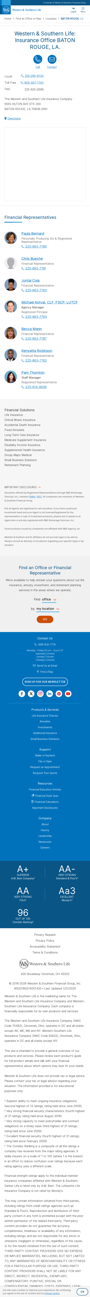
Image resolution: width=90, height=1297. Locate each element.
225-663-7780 (36, 246)
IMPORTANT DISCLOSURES (20, 487)
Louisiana (51, 18)
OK (82, 1291)
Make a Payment (45, 755)
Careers (45, 847)
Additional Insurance (45, 733)
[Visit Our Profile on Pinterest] (59, 693)
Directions (14, 118)
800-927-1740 (34, 82)
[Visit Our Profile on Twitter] (31, 693)
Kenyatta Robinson (36, 351)
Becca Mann (31, 329)
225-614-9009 (36, 387)
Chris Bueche (32, 258)
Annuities (45, 721)
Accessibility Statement (45, 946)
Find (37, 599)
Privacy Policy (45, 940)
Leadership (45, 835)
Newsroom (45, 841)
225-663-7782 (36, 360)
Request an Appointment (45, 767)
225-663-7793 (36, 317)
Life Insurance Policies (45, 715)
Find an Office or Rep (29, 18)
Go (45, 619)
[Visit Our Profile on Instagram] (40, 693)
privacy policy (52, 1293)
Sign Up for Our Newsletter (45, 681)
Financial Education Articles (45, 789)
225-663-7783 (36, 290)
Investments (45, 727)
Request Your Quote (45, 772)
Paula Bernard (32, 233)
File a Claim (45, 761)
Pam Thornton (33, 372)
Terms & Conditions (45, 952)
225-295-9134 (34, 76)
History (45, 830)
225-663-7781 (35, 268)
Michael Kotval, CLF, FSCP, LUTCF (49, 302)
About (45, 824)
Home (8, 18)
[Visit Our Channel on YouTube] (68, 693)
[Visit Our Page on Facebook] (22, 693)
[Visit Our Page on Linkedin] (49, 693)
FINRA (32, 496)
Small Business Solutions (45, 738)
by (33, 609)
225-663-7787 (36, 338)
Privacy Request (45, 934)
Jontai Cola (30, 280)
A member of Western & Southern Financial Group (64, 3)
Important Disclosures (45, 807)
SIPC (39, 496)
